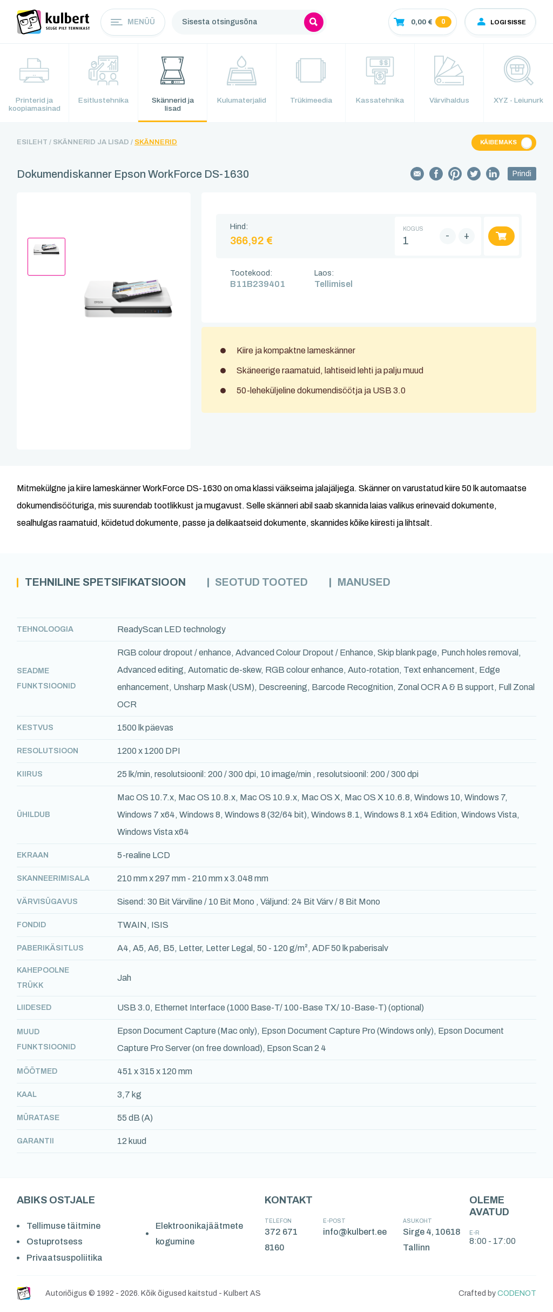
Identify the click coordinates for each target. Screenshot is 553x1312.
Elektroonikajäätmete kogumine (199, 1235)
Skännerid (155, 143)
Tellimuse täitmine (63, 1226)
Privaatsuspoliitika (64, 1258)
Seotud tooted (276, 583)
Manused (382, 583)
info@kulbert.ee (355, 1232)
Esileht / (34, 143)
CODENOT (516, 1294)
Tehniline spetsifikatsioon (112, 583)
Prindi (521, 175)
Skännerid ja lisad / (93, 143)
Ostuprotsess (54, 1242)
